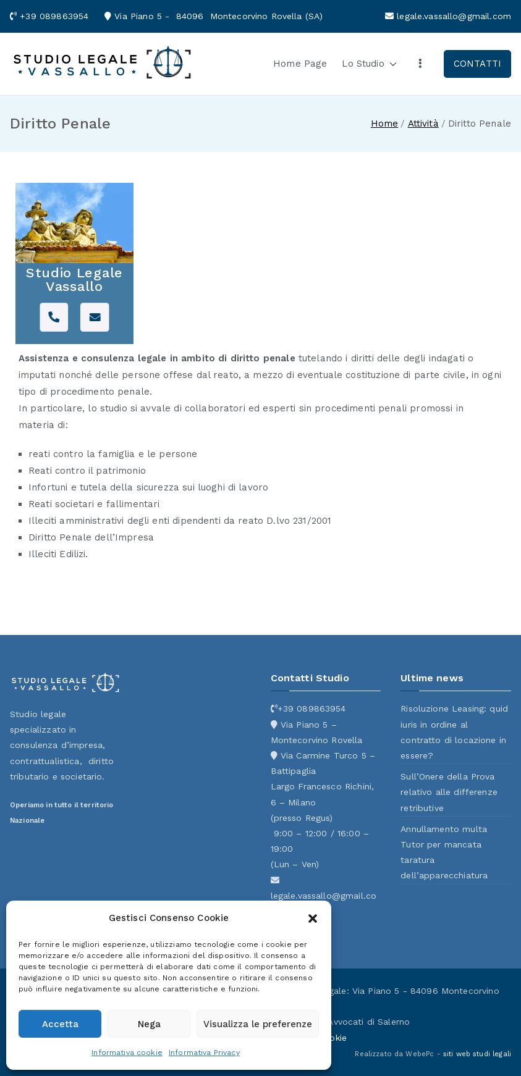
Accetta (60, 1024)
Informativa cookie (127, 1052)
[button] (313, 918)
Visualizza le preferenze (257, 1024)
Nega (149, 1024)
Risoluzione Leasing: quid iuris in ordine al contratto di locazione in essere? (454, 732)
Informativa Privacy (204, 1052)
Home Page (300, 63)
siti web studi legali (477, 1054)
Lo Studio (369, 64)
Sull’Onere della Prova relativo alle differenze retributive (449, 791)
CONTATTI (477, 63)
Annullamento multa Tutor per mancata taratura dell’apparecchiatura (444, 852)
